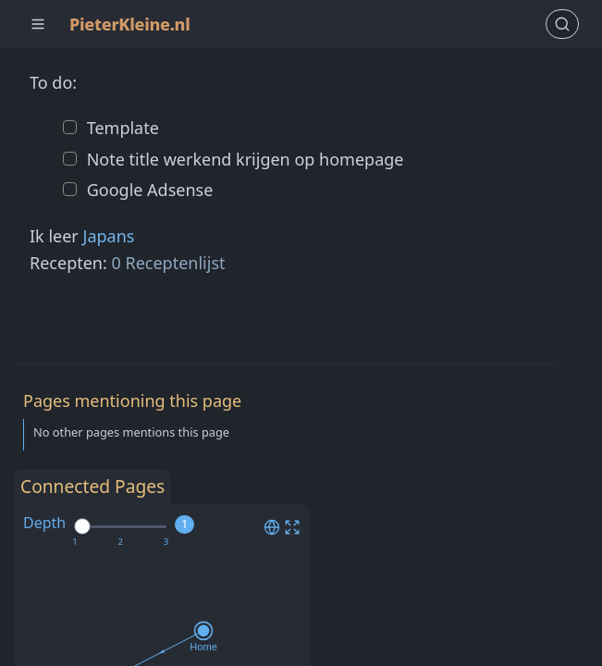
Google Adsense (147, 190)
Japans (108, 236)
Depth (44, 522)
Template (120, 128)
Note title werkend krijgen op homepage (242, 159)
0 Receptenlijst (169, 263)
